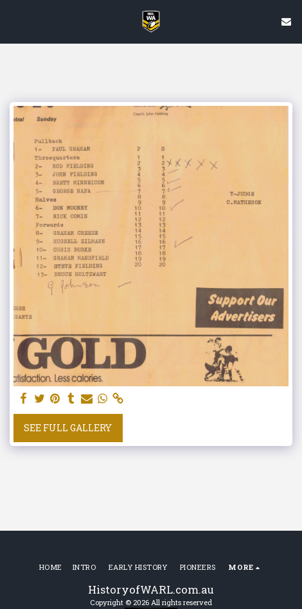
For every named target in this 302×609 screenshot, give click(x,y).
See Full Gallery (68, 428)
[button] (14, 21)
